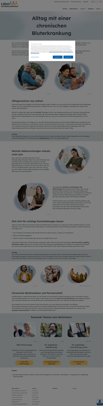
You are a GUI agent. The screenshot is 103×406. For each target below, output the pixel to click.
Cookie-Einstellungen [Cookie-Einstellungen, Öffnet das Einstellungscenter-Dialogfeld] (35, 56)
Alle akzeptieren (68, 57)
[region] (52, 51)
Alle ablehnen (57, 57)
